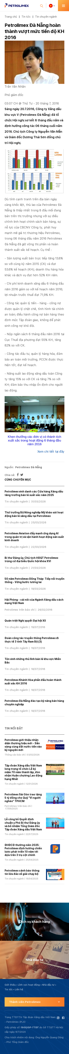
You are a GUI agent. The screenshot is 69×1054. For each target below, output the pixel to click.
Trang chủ (11, 16)
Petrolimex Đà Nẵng (28, 467)
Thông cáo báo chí (15, 754)
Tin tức (26, 16)
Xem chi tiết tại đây (50, 451)
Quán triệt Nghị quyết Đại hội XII (25, 620)
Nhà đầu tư (48, 984)
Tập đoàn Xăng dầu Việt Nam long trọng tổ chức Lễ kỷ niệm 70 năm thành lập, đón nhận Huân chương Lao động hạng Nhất (23, 772)
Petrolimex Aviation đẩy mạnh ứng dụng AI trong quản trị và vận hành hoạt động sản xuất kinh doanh (34, 537)
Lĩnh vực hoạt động (29, 984)
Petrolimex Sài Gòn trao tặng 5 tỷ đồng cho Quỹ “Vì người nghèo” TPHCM (23, 798)
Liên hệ (19, 989)
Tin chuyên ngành (46, 16)
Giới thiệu (10, 984)
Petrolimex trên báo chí (20, 609)
